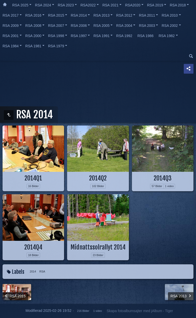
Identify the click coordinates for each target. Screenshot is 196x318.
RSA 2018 (178, 5)
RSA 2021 (110, 5)
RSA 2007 (56, 26)
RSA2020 (132, 5)
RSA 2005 (101, 26)
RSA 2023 (66, 5)
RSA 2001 (11, 36)
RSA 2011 (147, 15)
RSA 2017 (11, 15)
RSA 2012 (124, 15)
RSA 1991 (101, 36)
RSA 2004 (124, 26)
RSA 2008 (33, 26)
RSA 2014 (79, 15)
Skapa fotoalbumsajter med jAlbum (134, 311)
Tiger (169, 311)
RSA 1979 (56, 46)
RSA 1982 (166, 36)
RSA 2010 (170, 15)
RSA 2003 (147, 26)
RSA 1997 (79, 36)
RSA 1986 (145, 36)
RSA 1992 (124, 36)
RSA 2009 (11, 26)
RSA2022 (88, 5)
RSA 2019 (155, 5)
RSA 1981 (33, 46)
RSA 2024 (43, 5)
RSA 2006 (79, 26)
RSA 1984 (11, 46)
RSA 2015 (56, 15)
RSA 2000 (33, 36)
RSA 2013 (101, 15)
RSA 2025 (20, 5)
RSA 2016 (33, 15)
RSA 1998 (56, 36)
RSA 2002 (170, 26)
